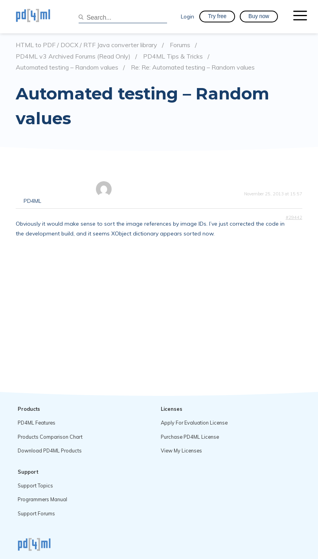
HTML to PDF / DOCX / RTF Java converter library (86, 45)
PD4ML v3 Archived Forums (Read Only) (73, 56)
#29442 (294, 217)
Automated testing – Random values (67, 67)
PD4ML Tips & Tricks (173, 56)
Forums (180, 45)
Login (187, 16)
